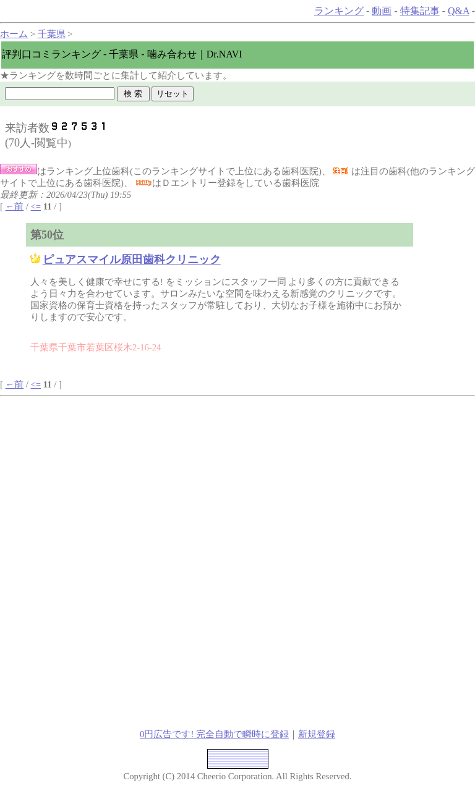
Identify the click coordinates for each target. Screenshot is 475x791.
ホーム (14, 34)
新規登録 (316, 734)
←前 (15, 206)
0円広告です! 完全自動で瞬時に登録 (214, 734)
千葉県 (52, 34)
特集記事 (420, 11)
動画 (382, 11)
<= (36, 206)
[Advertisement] (143, 482)
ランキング (339, 11)
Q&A (458, 11)
